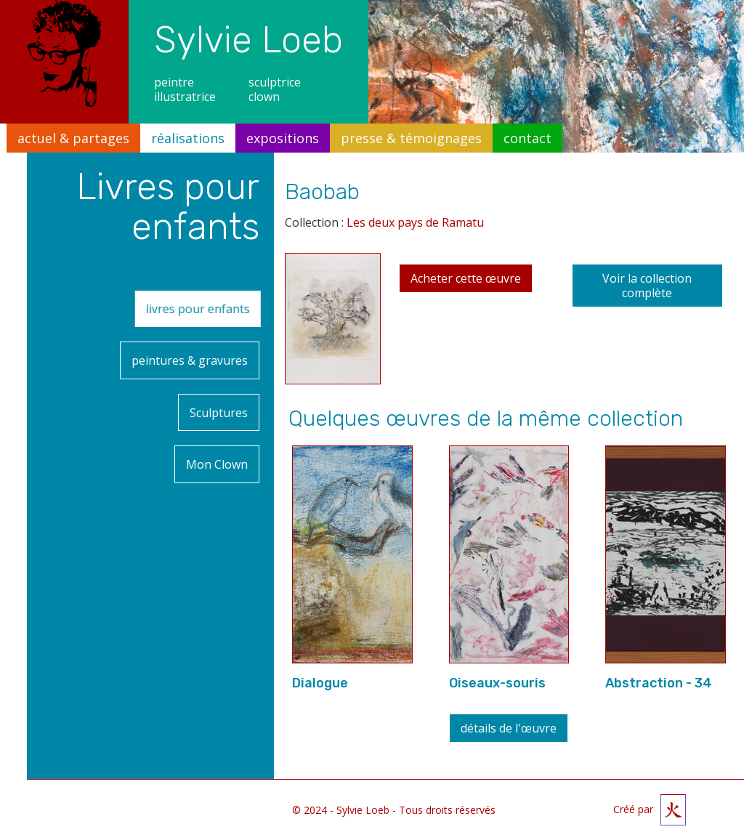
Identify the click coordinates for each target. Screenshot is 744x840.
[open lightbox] (333, 324)
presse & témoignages (411, 138)
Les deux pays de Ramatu (415, 222)
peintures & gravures (190, 347)
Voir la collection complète (647, 285)
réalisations (188, 138)
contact (527, 138)
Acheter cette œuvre (466, 278)
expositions (282, 138)
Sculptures (219, 391)
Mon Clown (217, 435)
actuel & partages (73, 138)
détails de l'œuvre (509, 728)
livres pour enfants (220, 304)
